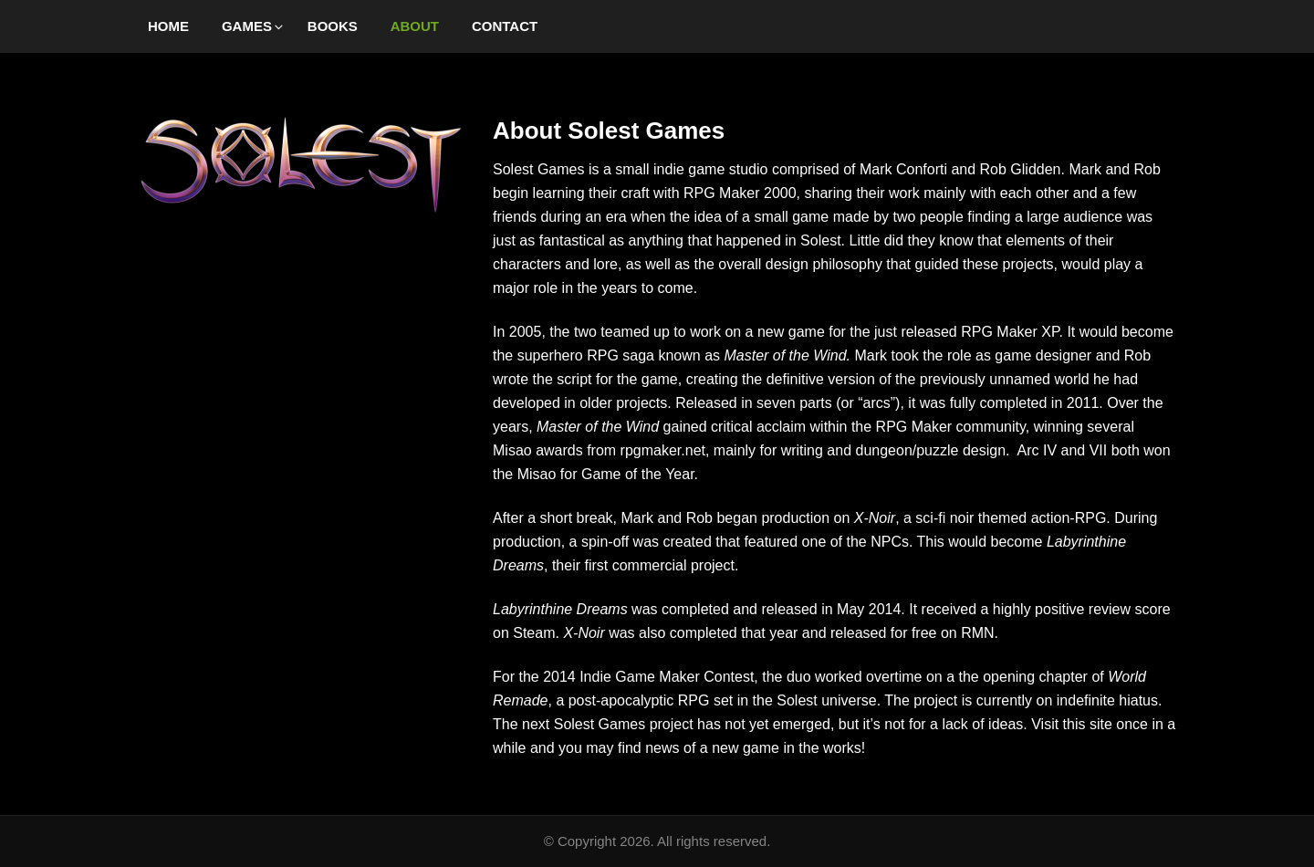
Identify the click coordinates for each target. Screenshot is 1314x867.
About (415, 26)
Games (254, 26)
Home (168, 26)
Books (333, 26)
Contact (504, 26)
